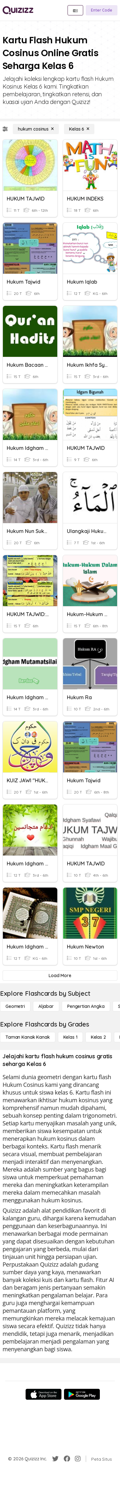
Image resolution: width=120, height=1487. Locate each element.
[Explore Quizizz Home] (18, 10)
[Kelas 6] (79, 129)
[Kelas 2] (98, 1037)
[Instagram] (78, 1459)
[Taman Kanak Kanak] (27, 1037)
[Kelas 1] (70, 1037)
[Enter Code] (101, 10)
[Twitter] (55, 1459)
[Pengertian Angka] (86, 1006)
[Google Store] (82, 1394)
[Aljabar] (46, 1006)
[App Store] (43, 1394)
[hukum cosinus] (36, 129)
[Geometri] (15, 1006)
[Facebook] (67, 1459)
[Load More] (60, 975)
